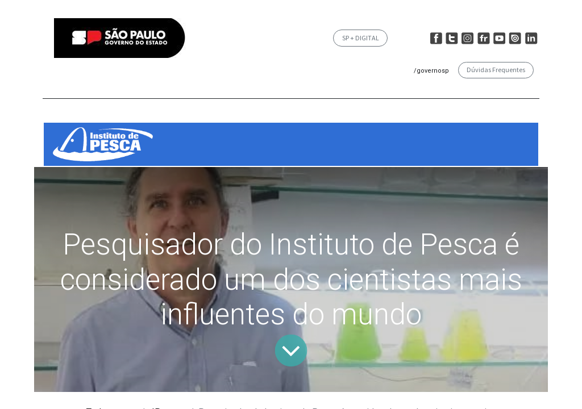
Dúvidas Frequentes (496, 69)
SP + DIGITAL (360, 38)
